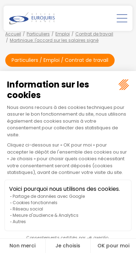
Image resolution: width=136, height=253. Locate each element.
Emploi (62, 34)
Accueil (13, 34)
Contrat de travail (94, 34)
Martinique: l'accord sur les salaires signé (54, 40)
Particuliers (38, 34)
